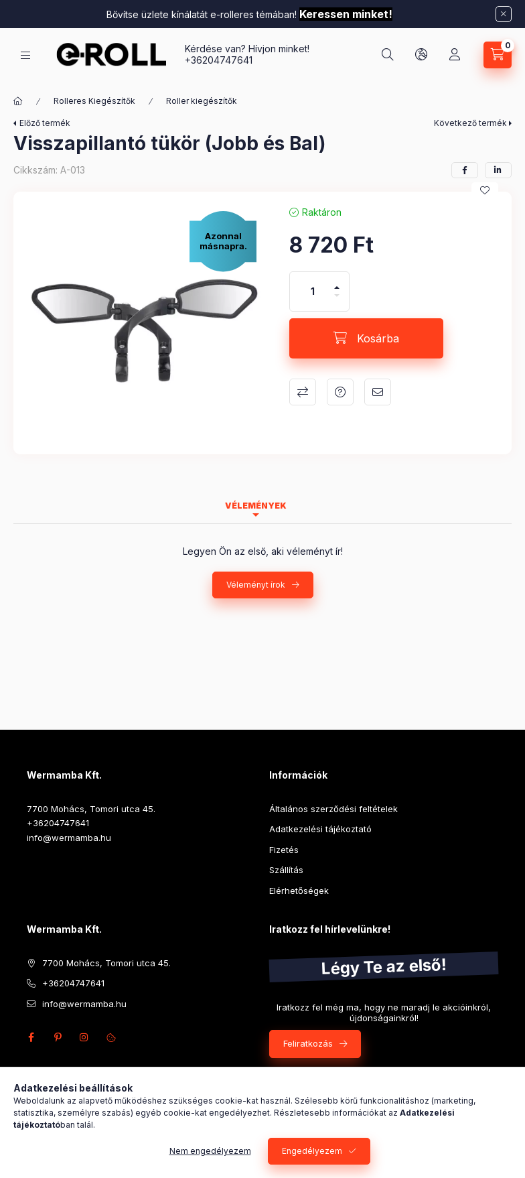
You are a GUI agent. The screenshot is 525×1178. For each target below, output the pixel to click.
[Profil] (454, 55)
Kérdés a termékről (340, 392)
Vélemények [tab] (256, 506)
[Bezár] (504, 14)
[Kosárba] (366, 338)
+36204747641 (218, 60)
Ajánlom (377, 392)
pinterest (57, 1037)
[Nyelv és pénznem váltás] (421, 55)
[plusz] (336, 281)
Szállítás (286, 869)
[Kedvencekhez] (484, 190)
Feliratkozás (308, 1043)
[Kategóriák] (25, 55)
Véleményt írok (255, 585)
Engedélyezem (312, 1151)
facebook (30, 1037)
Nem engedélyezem (210, 1151)
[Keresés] (387, 55)
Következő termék (470, 123)
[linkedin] (498, 170)
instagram (84, 1037)
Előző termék (44, 123)
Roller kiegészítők (201, 101)
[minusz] (336, 301)
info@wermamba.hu (69, 837)
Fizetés (284, 849)
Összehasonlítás (302, 392)
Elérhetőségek (299, 890)
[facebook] (464, 170)
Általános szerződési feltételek (333, 808)
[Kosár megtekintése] (497, 55)
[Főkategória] (18, 101)
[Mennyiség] (312, 291)
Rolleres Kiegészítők (94, 101)
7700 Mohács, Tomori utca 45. (91, 808)
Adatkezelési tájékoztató (320, 829)
